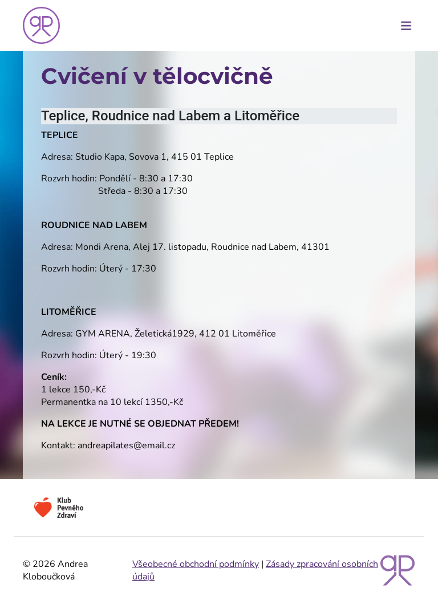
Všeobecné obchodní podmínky (195, 564)
